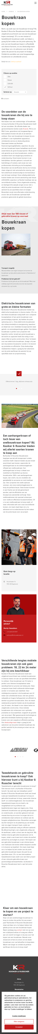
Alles (9, 77)
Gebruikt (10, 84)
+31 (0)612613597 (12, 632)
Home (3, 11)
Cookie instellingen (19, 1016)
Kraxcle (25, 129)
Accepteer (19, 1027)
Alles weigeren (19, 1021)
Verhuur (10, 87)
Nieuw (10, 80)
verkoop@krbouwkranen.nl (15, 635)
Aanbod (11, 11)
